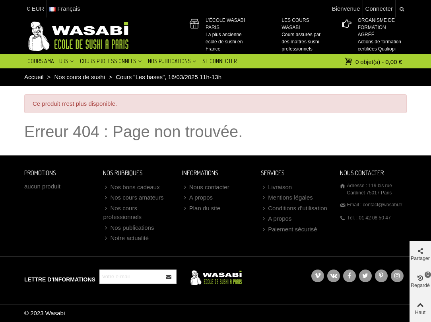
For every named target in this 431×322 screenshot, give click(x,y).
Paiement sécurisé (289, 229)
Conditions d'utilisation (294, 208)
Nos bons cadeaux (131, 187)
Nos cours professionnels (122, 212)
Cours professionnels (108, 61)
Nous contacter (205, 187)
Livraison (276, 187)
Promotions (40, 173)
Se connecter (219, 61)
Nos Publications (169, 61)
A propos (197, 197)
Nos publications (128, 228)
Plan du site (201, 208)
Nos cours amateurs (133, 197)
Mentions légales (287, 197)
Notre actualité (126, 238)
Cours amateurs (47, 61)
